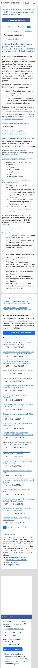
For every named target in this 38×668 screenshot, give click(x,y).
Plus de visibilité (11, 39)
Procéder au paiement (12, 649)
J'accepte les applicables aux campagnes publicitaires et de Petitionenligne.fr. (16, 659)
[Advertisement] (19, 595)
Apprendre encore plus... (13, 629)
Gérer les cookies (12, 562)
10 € (13, 633)
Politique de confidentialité (14, 35)
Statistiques (27, 31)
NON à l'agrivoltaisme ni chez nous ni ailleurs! (18, 378)
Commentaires (11, 31)
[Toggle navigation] (34, 3)
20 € (21, 633)
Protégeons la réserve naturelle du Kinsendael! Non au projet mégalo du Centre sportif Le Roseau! (16, 303)
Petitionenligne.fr (10, 2)
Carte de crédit (13, 644)
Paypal (10, 642)
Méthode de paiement (11, 639)
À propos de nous (13, 564)
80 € (14, 635)
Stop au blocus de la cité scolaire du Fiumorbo (18, 370)
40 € (7, 635)
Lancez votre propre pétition (19, 333)
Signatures (23, 27)
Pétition (8, 27)
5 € (6, 633)
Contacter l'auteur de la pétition (14, 134)
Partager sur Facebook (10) (15, 20)
